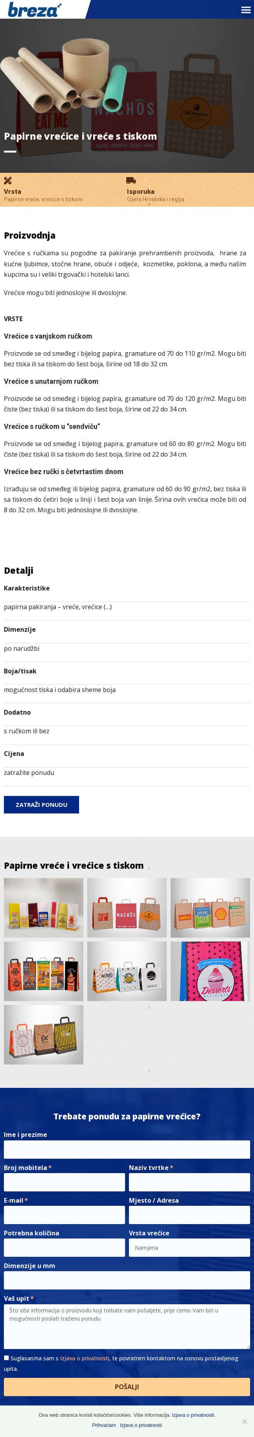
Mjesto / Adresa (154, 1200)
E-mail (13, 1200)
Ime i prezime (25, 1134)
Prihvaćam (104, 1425)
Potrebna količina (31, 1233)
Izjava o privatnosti (84, 1358)
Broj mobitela (25, 1167)
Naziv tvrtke (149, 1167)
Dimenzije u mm (29, 1265)
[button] (246, 10)
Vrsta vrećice (149, 1233)
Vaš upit (16, 1298)
